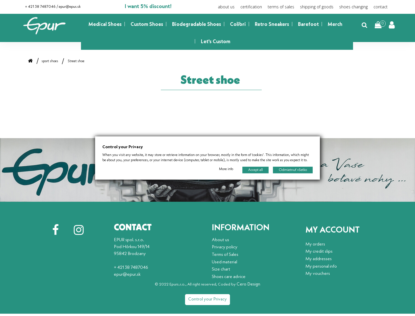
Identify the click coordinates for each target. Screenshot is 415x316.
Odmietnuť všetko (293, 170)
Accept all (255, 170)
